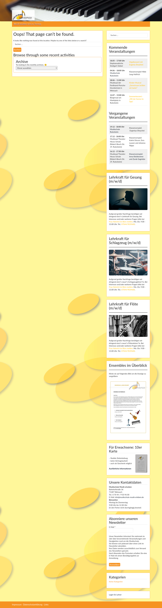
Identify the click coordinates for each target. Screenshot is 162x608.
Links (46, 604)
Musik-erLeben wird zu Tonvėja (27, 23)
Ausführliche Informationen (120, 468)
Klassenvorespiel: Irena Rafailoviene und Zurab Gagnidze (137, 156)
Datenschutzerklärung (32, 604)
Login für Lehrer (115, 595)
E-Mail (112, 527)
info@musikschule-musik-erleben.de (129, 497)
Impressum (17, 604)
